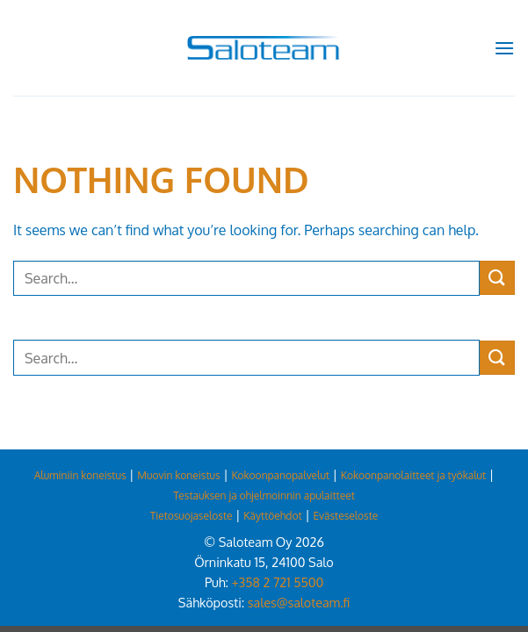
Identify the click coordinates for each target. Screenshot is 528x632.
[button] (504, 47)
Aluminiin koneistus (80, 475)
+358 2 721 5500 (277, 582)
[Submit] (497, 278)
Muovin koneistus (178, 475)
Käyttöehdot (272, 515)
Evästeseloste (345, 515)
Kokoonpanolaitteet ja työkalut (413, 475)
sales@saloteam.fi (299, 602)
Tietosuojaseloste (191, 515)
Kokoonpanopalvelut (280, 475)
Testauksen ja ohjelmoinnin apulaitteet (264, 495)
